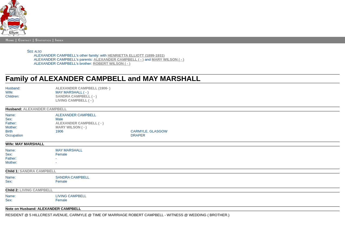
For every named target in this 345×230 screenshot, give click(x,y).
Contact (24, 40)
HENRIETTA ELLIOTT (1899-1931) (136, 55)
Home (10, 40)
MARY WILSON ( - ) (168, 59)
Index (59, 40)
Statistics (43, 40)
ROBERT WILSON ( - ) (111, 63)
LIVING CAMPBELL (36, 190)
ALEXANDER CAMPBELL (45, 109)
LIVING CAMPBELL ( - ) (75, 100)
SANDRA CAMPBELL (38, 171)
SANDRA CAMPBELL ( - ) (76, 96)
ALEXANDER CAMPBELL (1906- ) (83, 88)
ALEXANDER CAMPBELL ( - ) (118, 59)
